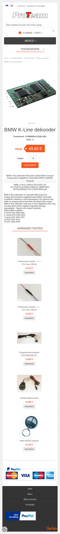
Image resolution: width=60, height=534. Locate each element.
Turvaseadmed (16, 58)
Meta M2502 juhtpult (29, 440)
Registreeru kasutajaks (36, 6)
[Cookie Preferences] (4, 529)
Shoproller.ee (52, 528)
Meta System (29, 58)
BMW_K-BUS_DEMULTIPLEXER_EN (30, 185)
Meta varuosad (42, 58)
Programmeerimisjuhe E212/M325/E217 (29, 354)
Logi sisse (21, 6)
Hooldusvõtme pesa (29, 398)
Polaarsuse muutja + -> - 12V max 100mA (29, 308)
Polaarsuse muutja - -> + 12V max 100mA (29, 262)
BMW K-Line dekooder (13, 62)
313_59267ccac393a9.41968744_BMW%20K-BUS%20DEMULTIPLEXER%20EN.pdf (30, 188)
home (6, 58)
